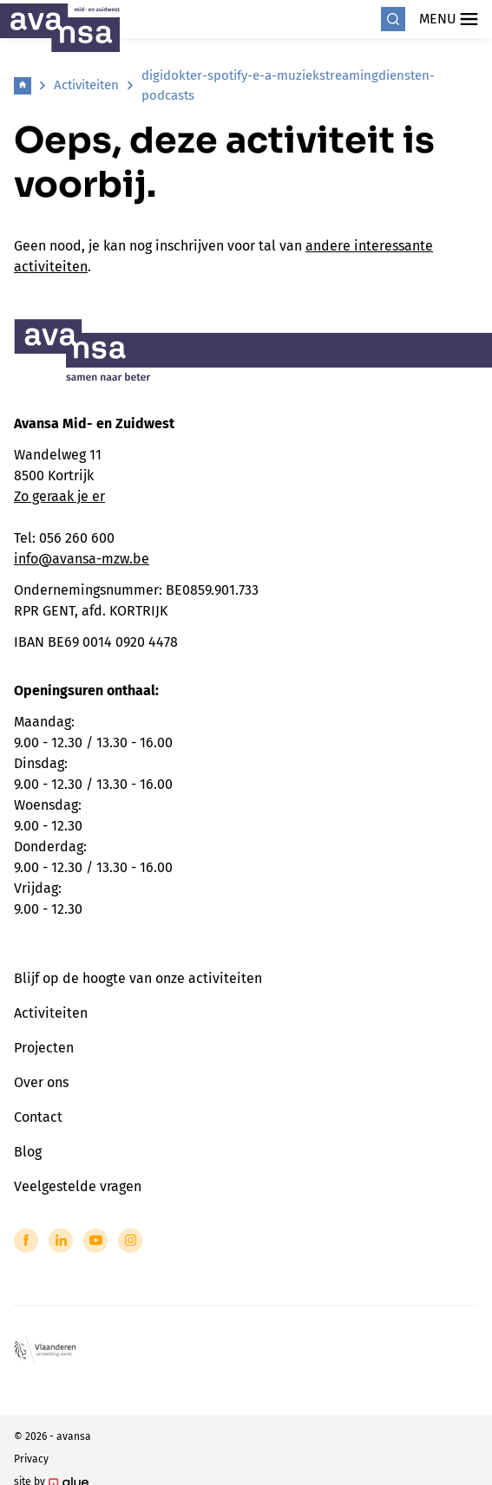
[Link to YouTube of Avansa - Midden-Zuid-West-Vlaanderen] (95, 1240)
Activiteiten (86, 85)
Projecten (44, 1047)
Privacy (31, 1459)
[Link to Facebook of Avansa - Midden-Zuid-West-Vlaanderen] (26, 1240)
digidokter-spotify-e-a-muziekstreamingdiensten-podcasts (288, 85)
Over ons (41, 1082)
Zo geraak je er (59, 496)
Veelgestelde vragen (77, 1186)
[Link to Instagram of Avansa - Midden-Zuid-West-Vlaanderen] (130, 1240)
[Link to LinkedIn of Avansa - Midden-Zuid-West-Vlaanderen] (61, 1240)
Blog (28, 1151)
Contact (38, 1117)
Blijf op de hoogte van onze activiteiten (138, 978)
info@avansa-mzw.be (81, 558)
